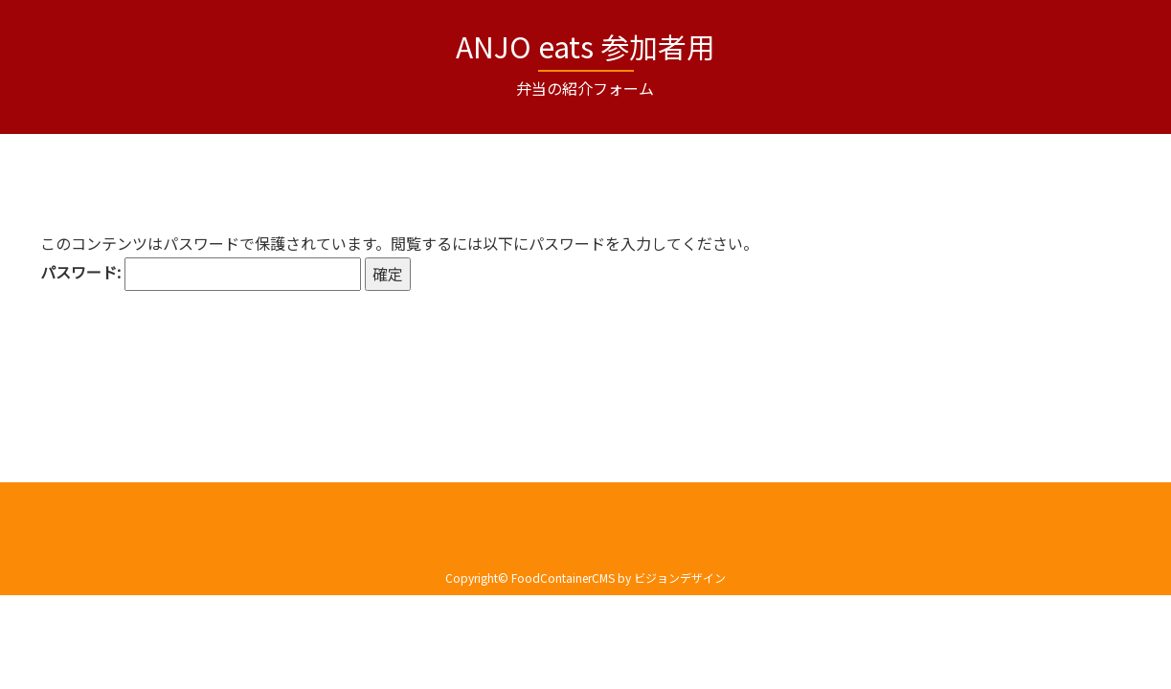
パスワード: (200, 274)
